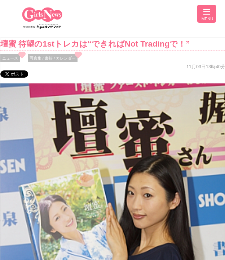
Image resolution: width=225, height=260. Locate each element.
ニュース (10, 58)
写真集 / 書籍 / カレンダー (53, 58)
